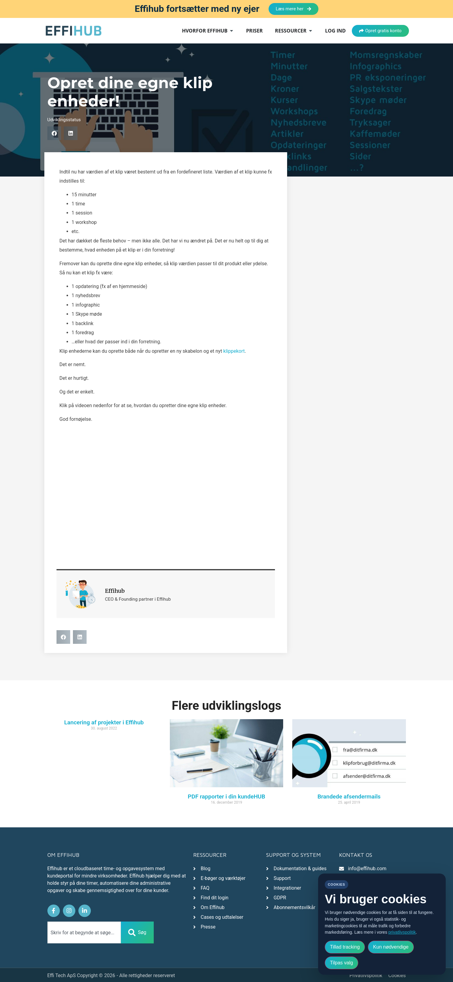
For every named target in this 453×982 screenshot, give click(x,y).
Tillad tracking (345, 946)
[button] (54, 133)
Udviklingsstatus (64, 119)
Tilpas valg (341, 962)
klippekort (234, 351)
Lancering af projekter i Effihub (104, 722)
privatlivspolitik (402, 932)
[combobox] (84, 931)
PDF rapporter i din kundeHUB (226, 796)
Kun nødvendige (391, 946)
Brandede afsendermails (349, 796)
